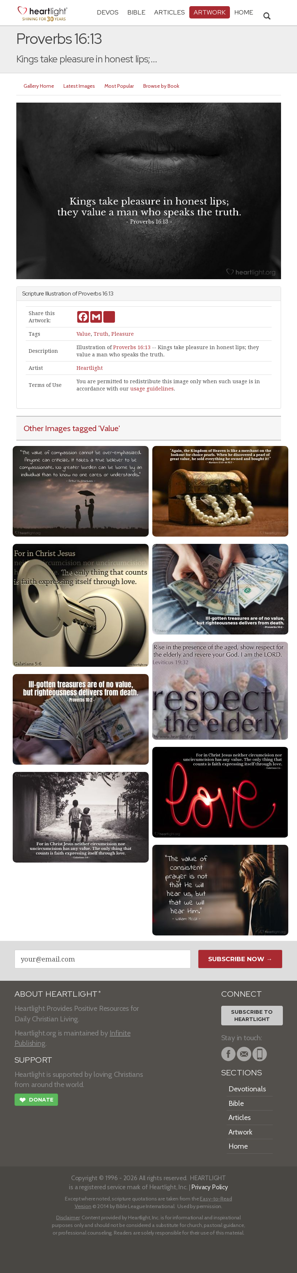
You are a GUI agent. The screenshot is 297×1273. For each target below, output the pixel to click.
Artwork (210, 12)
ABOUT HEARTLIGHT (58, 994)
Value (84, 334)
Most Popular (119, 86)
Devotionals (247, 1088)
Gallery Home (39, 86)
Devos (108, 12)
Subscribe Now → (240, 959)
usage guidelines (152, 389)
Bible (136, 12)
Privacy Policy (209, 1187)
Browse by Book (161, 86)
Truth (101, 334)
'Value (108, 428)
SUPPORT (34, 1060)
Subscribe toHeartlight (252, 1015)
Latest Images (79, 86)
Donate (36, 1101)
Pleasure (122, 334)
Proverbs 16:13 (131, 347)
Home (238, 1146)
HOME (243, 12)
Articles (169, 12)
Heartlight (90, 368)
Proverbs (89, 293)
